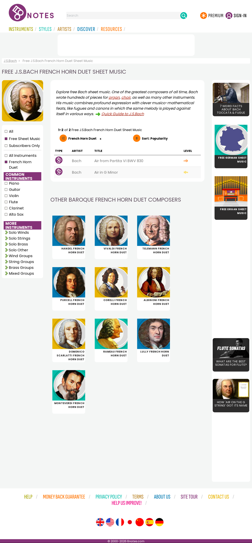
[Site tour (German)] (159, 522)
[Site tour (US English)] (110, 522)
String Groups (21, 261)
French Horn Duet (20, 164)
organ (114, 97)
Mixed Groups (21, 273)
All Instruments (23, 155)
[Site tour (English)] (100, 522)
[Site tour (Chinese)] (139, 522)
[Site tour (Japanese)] (129, 522)
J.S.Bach (10, 60)
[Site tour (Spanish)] (149, 522)
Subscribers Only (24, 145)
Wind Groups (21, 255)
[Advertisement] (126, 44)
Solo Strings (19, 238)
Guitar (14, 189)
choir (125, 97)
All (11, 131)
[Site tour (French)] (119, 522)
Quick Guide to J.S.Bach (122, 113)
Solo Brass (18, 244)
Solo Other (18, 250)
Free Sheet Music (24, 138)
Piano (14, 183)
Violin (14, 195)
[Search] (183, 15)
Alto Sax (16, 214)
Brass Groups (21, 267)
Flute (13, 202)
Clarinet (16, 208)
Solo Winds (19, 232)
